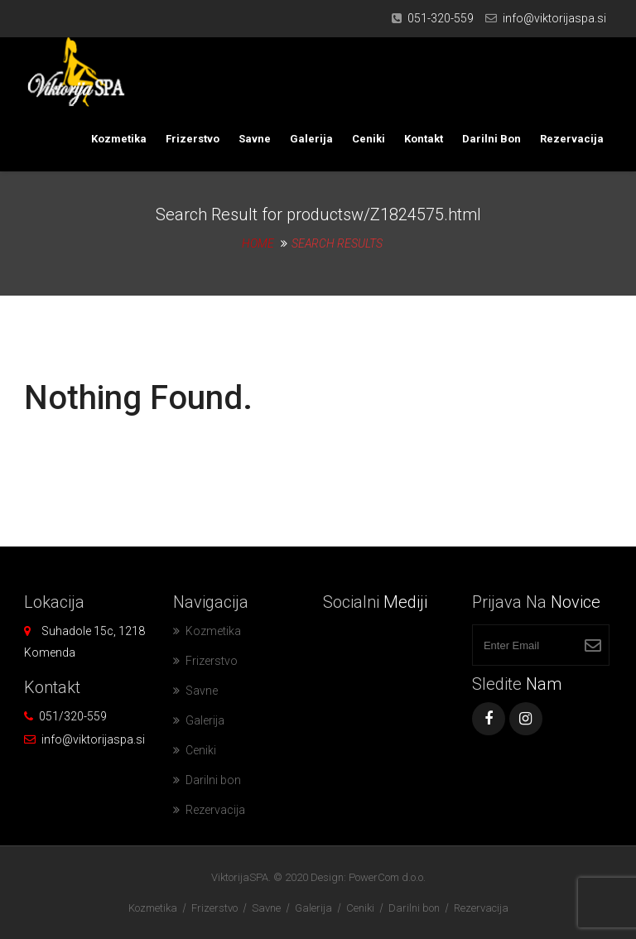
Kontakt (423, 138)
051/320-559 (73, 716)
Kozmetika (119, 138)
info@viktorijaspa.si (554, 18)
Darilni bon (491, 138)
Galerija (311, 138)
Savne (254, 138)
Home (258, 243)
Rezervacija (572, 138)
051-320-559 (440, 18)
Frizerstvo (192, 138)
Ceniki (368, 138)
